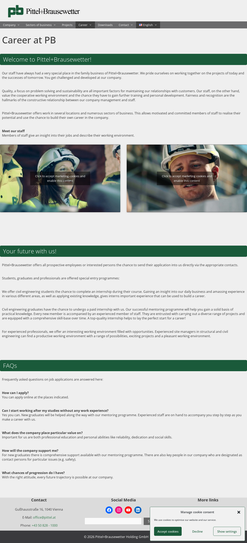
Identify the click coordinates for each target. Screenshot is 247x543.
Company (13, 24)
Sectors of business (42, 24)
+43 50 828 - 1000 (45, 525)
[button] (239, 512)
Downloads (105, 25)
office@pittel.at (44, 517)
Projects (67, 25)
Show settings (227, 531)
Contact (127, 24)
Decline (197, 531)
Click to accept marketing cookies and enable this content (60, 178)
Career (87, 24)
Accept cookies (167, 531)
